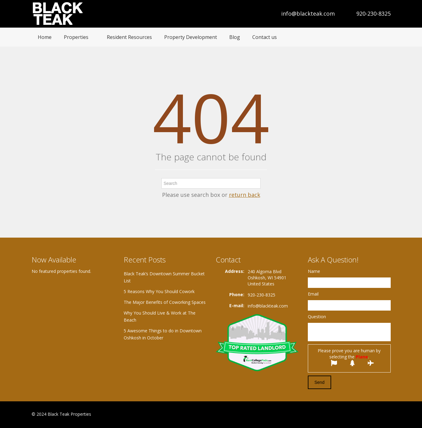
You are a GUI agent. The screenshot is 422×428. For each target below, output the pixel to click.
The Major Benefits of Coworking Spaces (165, 302)
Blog (234, 37)
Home (45, 37)
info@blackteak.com (308, 13)
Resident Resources (129, 37)
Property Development (190, 37)
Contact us (264, 37)
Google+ (372, 414)
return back (244, 194)
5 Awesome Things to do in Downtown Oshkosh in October (163, 334)
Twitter (387, 414)
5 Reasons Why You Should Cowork (159, 291)
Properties (76, 37)
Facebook (358, 414)
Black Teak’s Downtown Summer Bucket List (164, 277)
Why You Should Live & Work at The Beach (160, 316)
